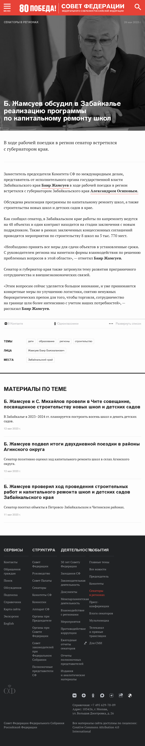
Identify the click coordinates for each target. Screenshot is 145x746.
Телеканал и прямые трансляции (97, 632)
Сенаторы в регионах (21, 22)
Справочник (12, 602)
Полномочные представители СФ (42, 671)
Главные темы (99, 562)
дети (31, 341)
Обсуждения (12, 588)
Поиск (8, 580)
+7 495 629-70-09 (103, 705)
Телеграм (111, 695)
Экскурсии (11, 616)
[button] (7, 7)
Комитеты (96, 583)
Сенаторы (39, 588)
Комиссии (39, 602)
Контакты (11, 562)
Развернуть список (128, 324)
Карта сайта (12, 609)
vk (74, 695)
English (9, 623)
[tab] (72, 323)
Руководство (41, 573)
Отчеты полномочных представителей (72, 660)
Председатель (99, 576)
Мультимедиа (99, 620)
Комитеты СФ (42, 595)
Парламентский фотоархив (130, 695)
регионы (65, 341)
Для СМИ (95, 643)
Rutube (121, 695)
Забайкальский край (40, 359)
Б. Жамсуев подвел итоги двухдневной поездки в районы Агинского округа (72, 446)
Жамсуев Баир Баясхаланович (46, 350)
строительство (83, 341)
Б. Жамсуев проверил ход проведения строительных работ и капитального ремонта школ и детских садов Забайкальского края (67, 492)
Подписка (11, 595)
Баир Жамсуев (56, 185)
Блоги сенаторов (101, 613)
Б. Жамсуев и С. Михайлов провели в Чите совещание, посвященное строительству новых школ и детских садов (72, 404)
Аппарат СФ (40, 609)
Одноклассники (68, 324)
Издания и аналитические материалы (73, 675)
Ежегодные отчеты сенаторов (69, 644)
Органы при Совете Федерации (40, 632)
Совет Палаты (42, 580)
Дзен (84, 695)
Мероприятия (70, 621)
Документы (69, 592)
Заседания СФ (70, 573)
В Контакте (15, 324)
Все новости (97, 569)
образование (46, 341)
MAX (102, 695)
